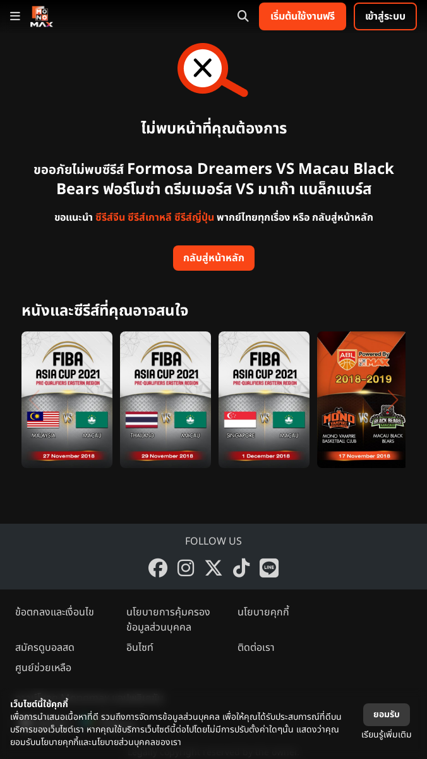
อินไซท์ (139, 647)
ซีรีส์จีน (110, 217)
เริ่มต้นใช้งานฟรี (302, 16)
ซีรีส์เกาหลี (150, 217)
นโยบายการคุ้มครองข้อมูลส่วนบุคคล (168, 620)
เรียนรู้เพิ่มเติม (386, 734)
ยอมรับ (386, 714)
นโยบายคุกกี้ (263, 612)
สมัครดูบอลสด (45, 647)
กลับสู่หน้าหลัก (213, 258)
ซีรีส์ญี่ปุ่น (194, 217)
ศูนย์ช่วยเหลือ (43, 668)
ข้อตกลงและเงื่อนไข (54, 612)
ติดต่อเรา (256, 647)
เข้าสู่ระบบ (385, 16)
